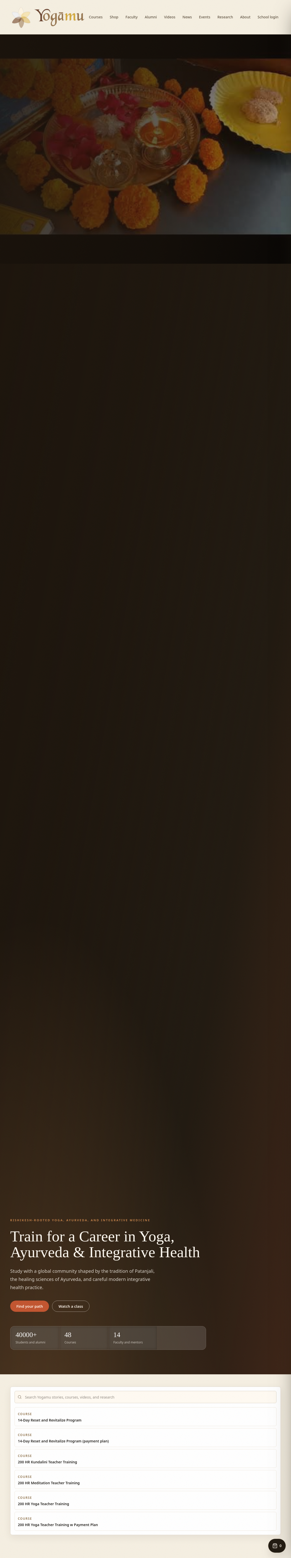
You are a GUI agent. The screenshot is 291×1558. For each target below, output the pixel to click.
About (245, 17)
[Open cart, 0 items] (277, 1546)
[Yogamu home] (48, 17)
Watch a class (70, 1306)
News (187, 17)
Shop (114, 17)
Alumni (151, 17)
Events (204, 17)
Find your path (29, 1306)
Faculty (131, 17)
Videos (169, 17)
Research (225, 17)
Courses (96, 17)
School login (268, 17)
